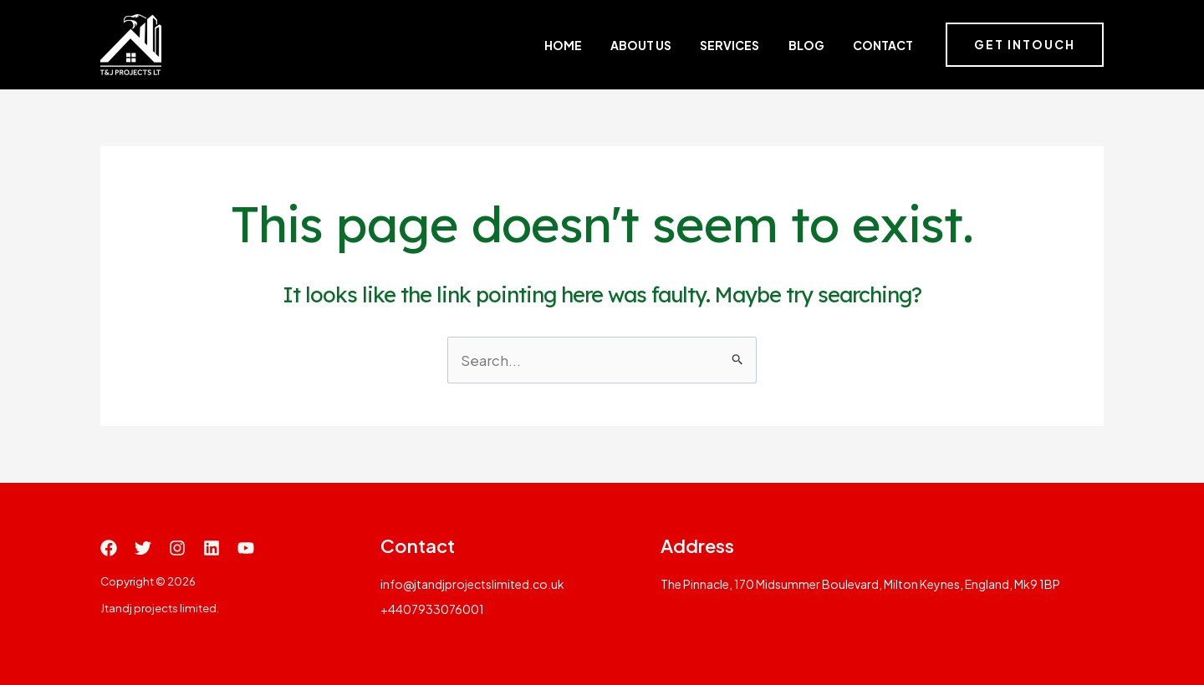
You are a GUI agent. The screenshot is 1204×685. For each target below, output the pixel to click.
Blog (822, 45)
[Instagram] (177, 548)
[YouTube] (245, 548)
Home (622, 45)
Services (760, 45)
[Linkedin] (211, 548)
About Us (686, 45)
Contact (885, 45)
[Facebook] (108, 548)
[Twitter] (143, 548)
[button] (1025, 45)
